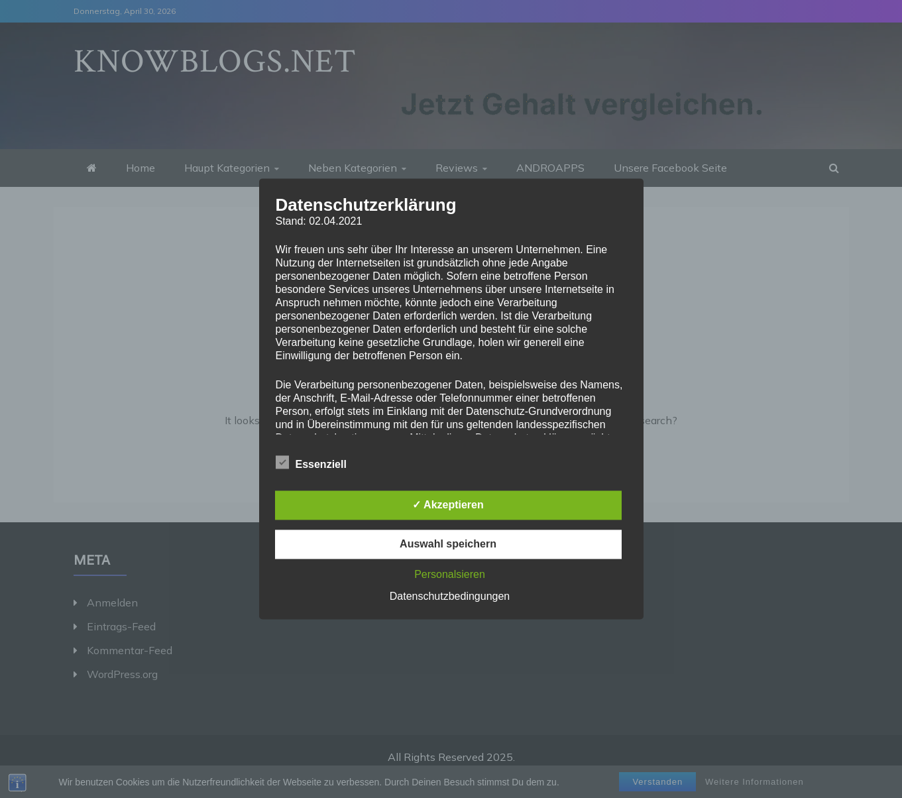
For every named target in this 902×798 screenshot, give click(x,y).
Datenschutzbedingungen (450, 596)
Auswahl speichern (448, 544)
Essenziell (311, 463)
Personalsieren (449, 575)
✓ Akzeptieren (448, 505)
